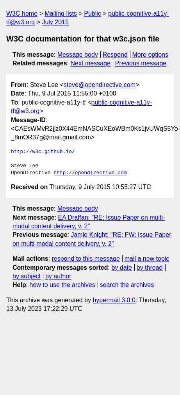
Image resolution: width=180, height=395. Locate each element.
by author (58, 276)
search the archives (127, 284)
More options (150, 54)
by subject (26, 276)
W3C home (21, 13)
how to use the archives (62, 284)
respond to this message (85, 258)
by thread (150, 267)
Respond (115, 54)
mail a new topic (147, 258)
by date (121, 267)
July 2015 (55, 22)
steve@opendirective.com (99, 84)
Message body (77, 54)
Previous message (141, 63)
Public (92, 13)
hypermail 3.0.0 (114, 300)
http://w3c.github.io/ (43, 151)
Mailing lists (61, 13)
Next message (90, 63)
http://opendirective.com (90, 173)
